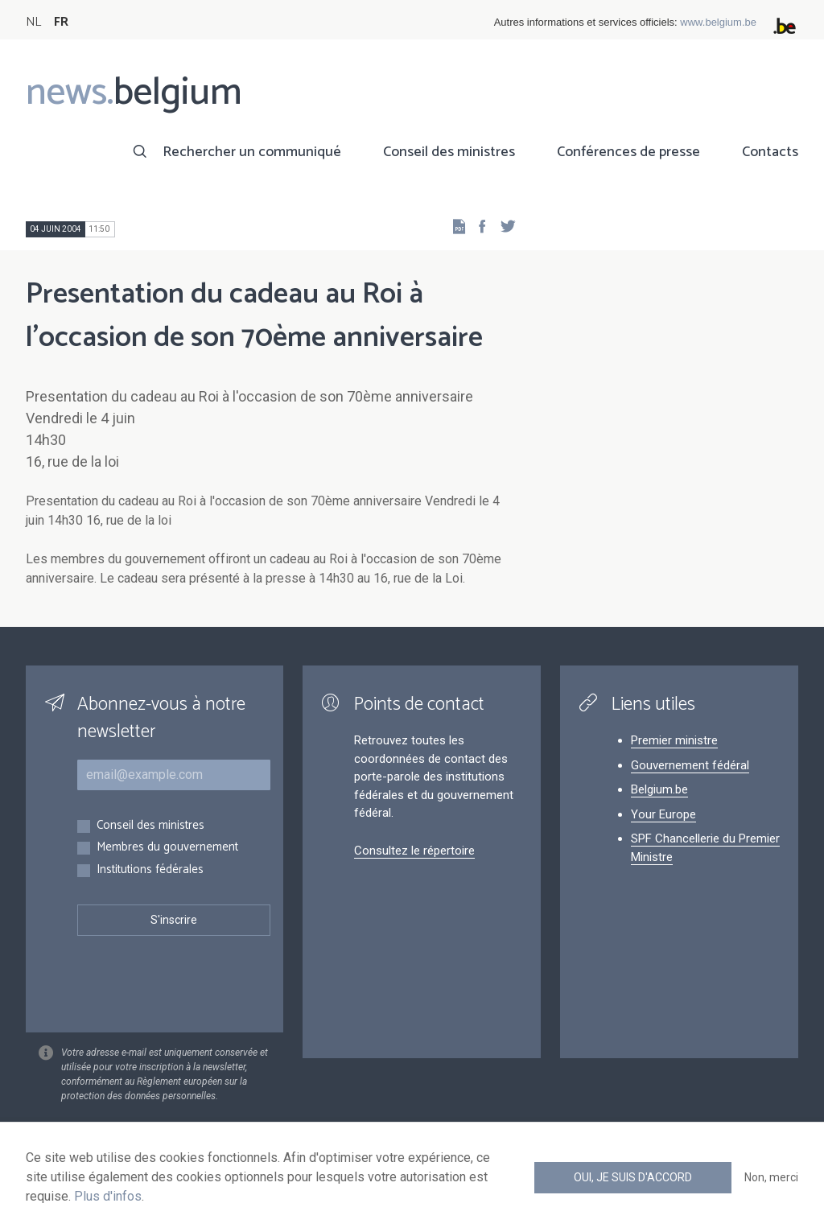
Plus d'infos (108, 1196)
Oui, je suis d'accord (633, 1177)
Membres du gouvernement (167, 848)
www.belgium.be (718, 22)
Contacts (770, 152)
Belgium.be (659, 789)
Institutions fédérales (150, 870)
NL (33, 22)
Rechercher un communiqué (252, 152)
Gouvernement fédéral (690, 765)
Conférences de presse (628, 152)
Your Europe (663, 814)
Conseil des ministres (449, 152)
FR (61, 22)
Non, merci (771, 1177)
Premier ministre (674, 740)
